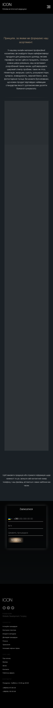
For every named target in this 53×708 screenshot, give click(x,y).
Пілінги (5, 641)
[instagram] (4, 607)
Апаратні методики (9, 634)
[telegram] (8, 607)
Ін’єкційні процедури (10, 626)
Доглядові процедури (10, 637)
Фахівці (5, 662)
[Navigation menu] (48, 7)
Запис (5, 665)
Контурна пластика (9, 630)
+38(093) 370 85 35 (9, 687)
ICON (7, 600)
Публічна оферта (8, 673)
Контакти (6, 669)
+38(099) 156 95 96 (9, 691)
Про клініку (7, 658)
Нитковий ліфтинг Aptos (11, 648)
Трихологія (6, 644)
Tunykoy (23, 616)
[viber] (12, 607)
